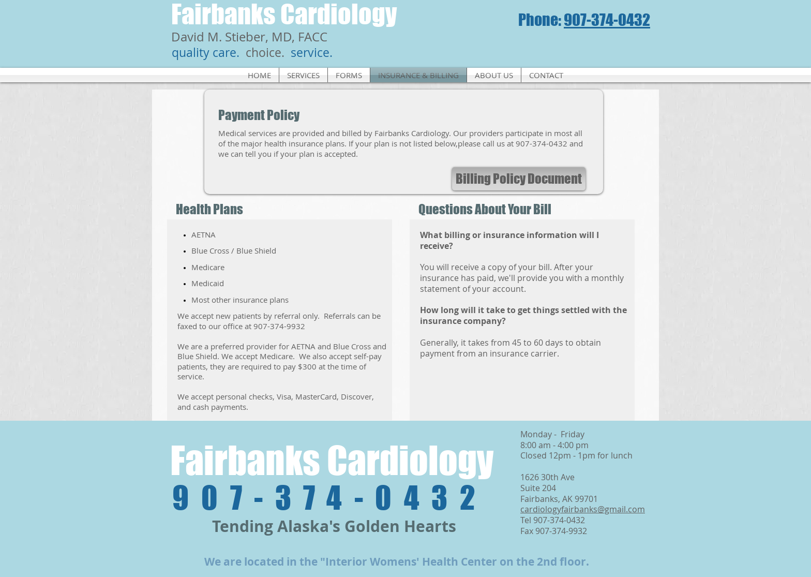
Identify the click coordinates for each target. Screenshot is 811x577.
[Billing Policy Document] (518, 178)
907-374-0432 (607, 19)
